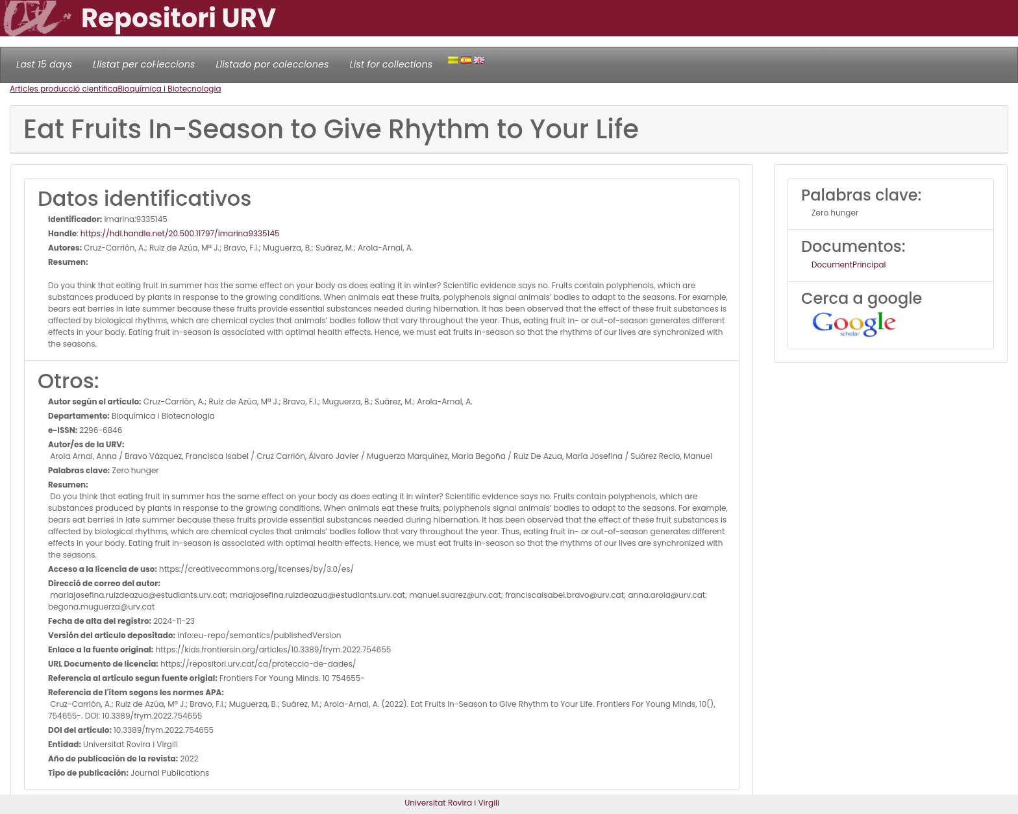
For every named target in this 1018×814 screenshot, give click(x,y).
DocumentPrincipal (849, 264)
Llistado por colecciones (272, 64)
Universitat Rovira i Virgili (451, 802)
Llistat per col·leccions (144, 64)
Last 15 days (44, 64)
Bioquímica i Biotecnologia (169, 88)
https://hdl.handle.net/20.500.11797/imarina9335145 (180, 233)
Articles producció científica (64, 88)
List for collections (390, 64)
